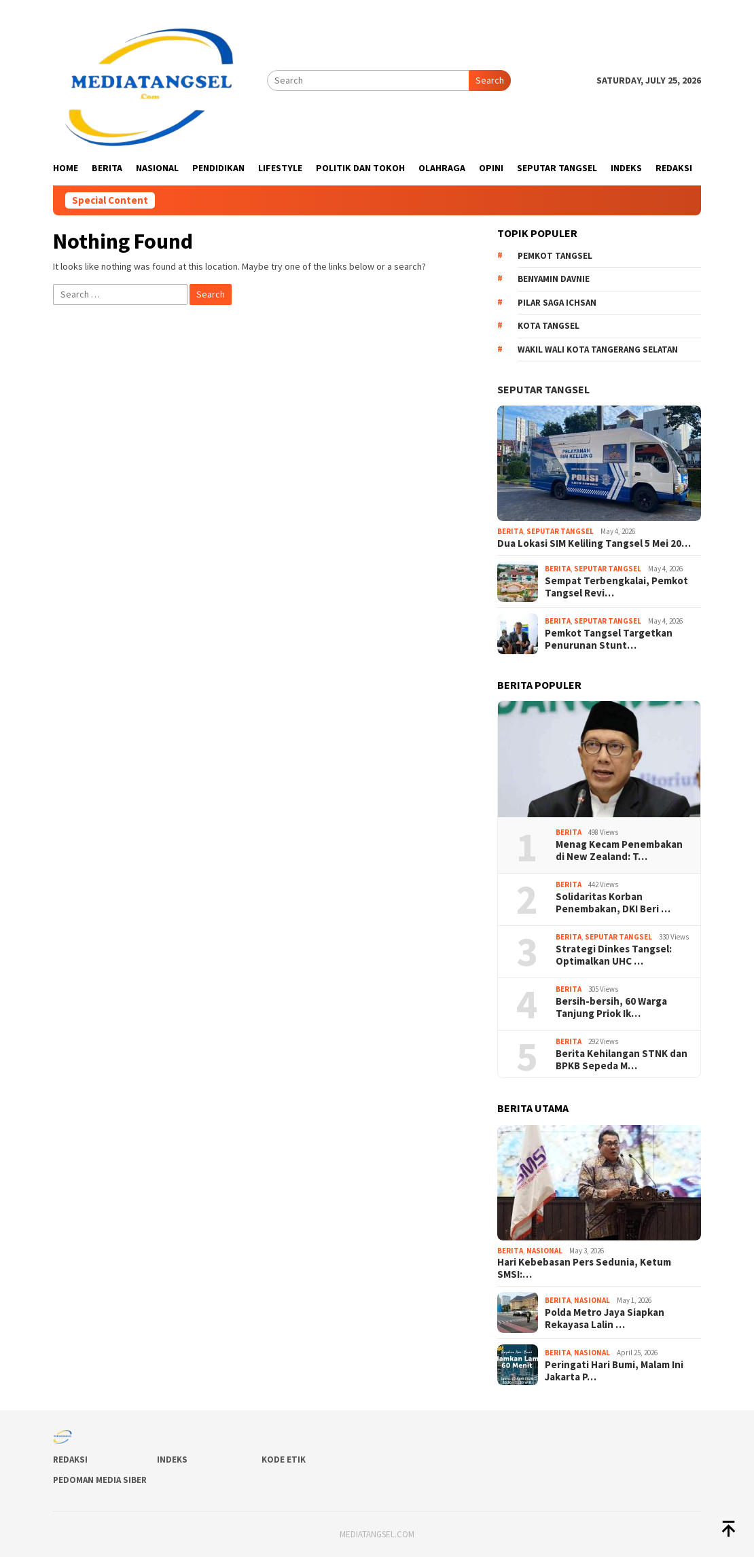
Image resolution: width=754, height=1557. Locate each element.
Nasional (544, 1250)
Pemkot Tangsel (555, 256)
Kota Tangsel (548, 326)
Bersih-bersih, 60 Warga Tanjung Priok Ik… (611, 1007)
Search (489, 80)
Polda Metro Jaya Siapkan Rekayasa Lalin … (604, 1318)
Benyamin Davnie (554, 279)
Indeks (172, 1459)
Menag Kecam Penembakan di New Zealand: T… (619, 850)
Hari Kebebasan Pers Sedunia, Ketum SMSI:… (584, 1268)
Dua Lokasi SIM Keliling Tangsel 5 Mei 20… (594, 543)
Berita (510, 531)
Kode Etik (284, 1459)
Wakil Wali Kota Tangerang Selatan (598, 349)
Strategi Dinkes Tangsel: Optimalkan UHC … (614, 955)
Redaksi (70, 1459)
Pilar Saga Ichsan (557, 302)
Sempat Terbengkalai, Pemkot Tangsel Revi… (616, 587)
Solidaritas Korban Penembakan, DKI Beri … (613, 903)
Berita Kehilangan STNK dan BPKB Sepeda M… (621, 1060)
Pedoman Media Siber (100, 1480)
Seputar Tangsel (543, 389)
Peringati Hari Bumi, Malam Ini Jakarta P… (614, 1371)
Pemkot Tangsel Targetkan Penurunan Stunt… (608, 639)
